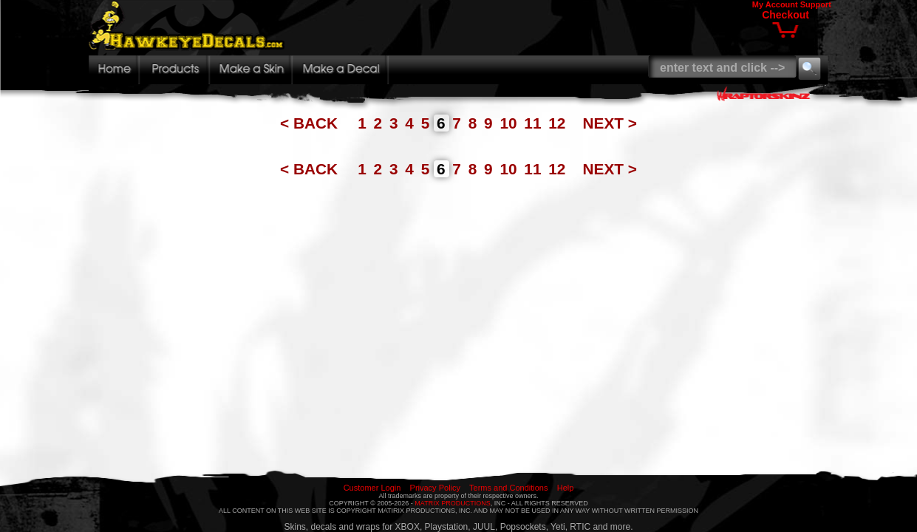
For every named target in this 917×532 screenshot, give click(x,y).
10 (510, 123)
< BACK (311, 123)
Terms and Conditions (508, 487)
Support (815, 4)
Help (565, 487)
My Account (775, 4)
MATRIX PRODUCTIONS (452, 503)
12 (559, 123)
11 (534, 123)
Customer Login (372, 487)
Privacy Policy (435, 487)
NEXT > (610, 123)
